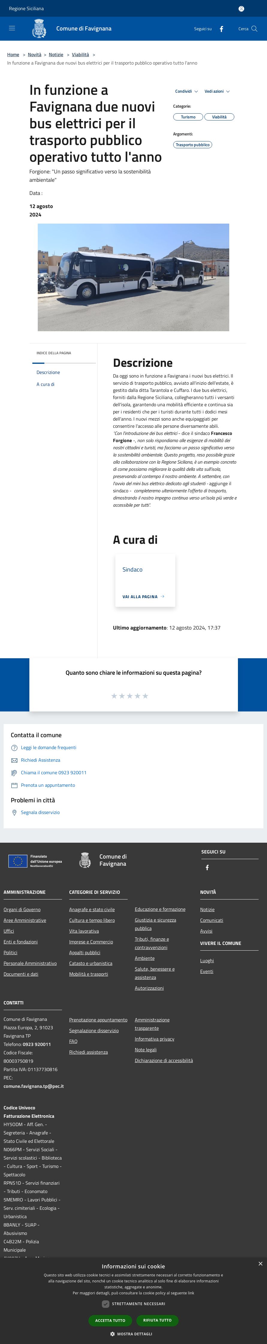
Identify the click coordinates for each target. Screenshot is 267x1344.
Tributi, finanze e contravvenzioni (152, 943)
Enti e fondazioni (21, 941)
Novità (34, 54)
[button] (134, 1334)
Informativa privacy (154, 1038)
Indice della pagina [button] (54, 353)
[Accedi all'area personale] (241, 9)
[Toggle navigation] (12, 28)
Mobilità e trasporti (88, 974)
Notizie (56, 54)
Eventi (206, 971)
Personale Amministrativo (30, 963)
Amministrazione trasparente (152, 1024)
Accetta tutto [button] (110, 1320)
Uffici (9, 930)
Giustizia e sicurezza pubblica (155, 924)
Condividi (187, 91)
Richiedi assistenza (88, 1052)
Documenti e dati (21, 974)
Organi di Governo (22, 909)
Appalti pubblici (84, 952)
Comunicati (211, 920)
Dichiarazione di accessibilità (164, 1060)
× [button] (260, 1264)
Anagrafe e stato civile (92, 909)
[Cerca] (254, 28)
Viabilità (80, 54)
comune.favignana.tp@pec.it (34, 1086)
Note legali (146, 1049)
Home (13, 54)
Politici (10, 952)
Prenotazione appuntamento (98, 1019)
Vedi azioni (218, 91)
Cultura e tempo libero (92, 920)
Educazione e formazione (160, 909)
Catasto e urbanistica (90, 963)
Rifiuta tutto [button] (157, 1320)
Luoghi (207, 960)
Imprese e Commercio (91, 941)
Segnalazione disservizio (94, 1030)
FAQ (73, 1041)
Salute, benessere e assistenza (155, 973)
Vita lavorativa (84, 930)
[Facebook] (219, 29)
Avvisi (206, 930)
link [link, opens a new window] (191, 1293)
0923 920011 (37, 1044)
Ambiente (145, 958)
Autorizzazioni (149, 988)
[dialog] (133, 1301)
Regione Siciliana (26, 8)
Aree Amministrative (25, 920)
